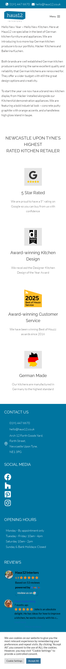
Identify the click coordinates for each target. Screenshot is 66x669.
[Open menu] (55, 16)
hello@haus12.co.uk (22, 429)
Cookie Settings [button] (14, 660)
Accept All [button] (33, 660)
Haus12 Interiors (27, 572)
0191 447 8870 (20, 423)
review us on (26, 593)
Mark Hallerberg (24, 601)
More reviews (33, 626)
